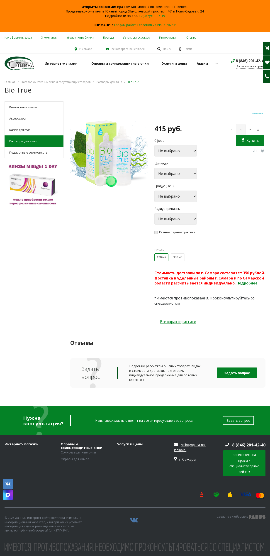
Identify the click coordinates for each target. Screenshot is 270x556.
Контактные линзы (23, 107)
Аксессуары (17, 118)
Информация (168, 37)
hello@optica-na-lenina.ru (128, 49)
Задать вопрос (237, 373)
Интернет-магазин (21, 444)
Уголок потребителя (80, 37)
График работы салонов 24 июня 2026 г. (145, 25)
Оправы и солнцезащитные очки (81, 446)
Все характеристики (178, 321)
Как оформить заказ (18, 37)
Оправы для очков (75, 459)
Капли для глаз (20, 130)
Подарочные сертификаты (28, 152)
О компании (49, 37)
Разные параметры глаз (177, 232)
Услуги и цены (130, 444)
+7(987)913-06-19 (152, 16)
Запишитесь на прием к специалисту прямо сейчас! (244, 463)
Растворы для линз (23, 141)
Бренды (108, 37)
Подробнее (247, 283)
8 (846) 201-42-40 (250, 60)
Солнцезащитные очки (78, 452)
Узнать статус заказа (136, 37)
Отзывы (191, 37)
